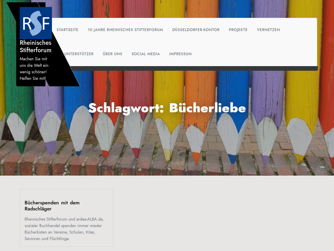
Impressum (180, 54)
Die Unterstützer (75, 54)
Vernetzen (268, 29)
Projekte (238, 29)
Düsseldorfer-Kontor (196, 29)
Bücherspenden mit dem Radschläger (52, 205)
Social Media (146, 54)
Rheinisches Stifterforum (35, 46)
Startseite (67, 29)
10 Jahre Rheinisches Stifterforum (125, 29)
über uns (112, 54)
